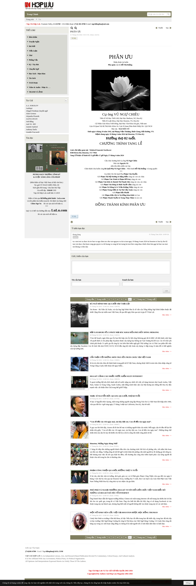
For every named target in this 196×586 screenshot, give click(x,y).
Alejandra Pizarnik (32, 116)
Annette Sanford (32, 127)
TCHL (74, 38)
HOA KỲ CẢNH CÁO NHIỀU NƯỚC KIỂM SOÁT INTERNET (116, 376)
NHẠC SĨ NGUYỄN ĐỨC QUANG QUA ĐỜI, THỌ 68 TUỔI (115, 396)
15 (122, 299)
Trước (160, 28)
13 (113, 299)
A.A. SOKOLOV (32, 106)
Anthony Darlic (31, 129)
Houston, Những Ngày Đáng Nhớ (103, 443)
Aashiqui (29, 108)
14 (117, 299)
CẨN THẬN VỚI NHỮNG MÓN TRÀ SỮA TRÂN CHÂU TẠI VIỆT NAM (120, 357)
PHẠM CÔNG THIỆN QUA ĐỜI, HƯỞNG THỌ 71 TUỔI (114, 470)
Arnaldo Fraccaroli (32, 132)
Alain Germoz (31, 114)
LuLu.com (61, 198)
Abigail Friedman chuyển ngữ (37, 111)
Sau (167, 28)
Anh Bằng (30, 121)
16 (126, 299)
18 (134, 299)
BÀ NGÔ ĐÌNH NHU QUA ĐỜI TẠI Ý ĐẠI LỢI (110, 304)
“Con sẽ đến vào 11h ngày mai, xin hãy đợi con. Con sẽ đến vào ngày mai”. (121, 422)
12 (109, 299)
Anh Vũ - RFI (31, 124)
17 (130, 299)
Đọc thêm (165, 315)
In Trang (71, 221)
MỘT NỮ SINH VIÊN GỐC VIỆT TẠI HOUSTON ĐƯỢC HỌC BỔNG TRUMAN (124, 512)
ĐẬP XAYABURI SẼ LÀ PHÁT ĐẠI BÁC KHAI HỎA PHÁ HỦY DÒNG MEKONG (124, 332)
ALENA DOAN (32, 119)
